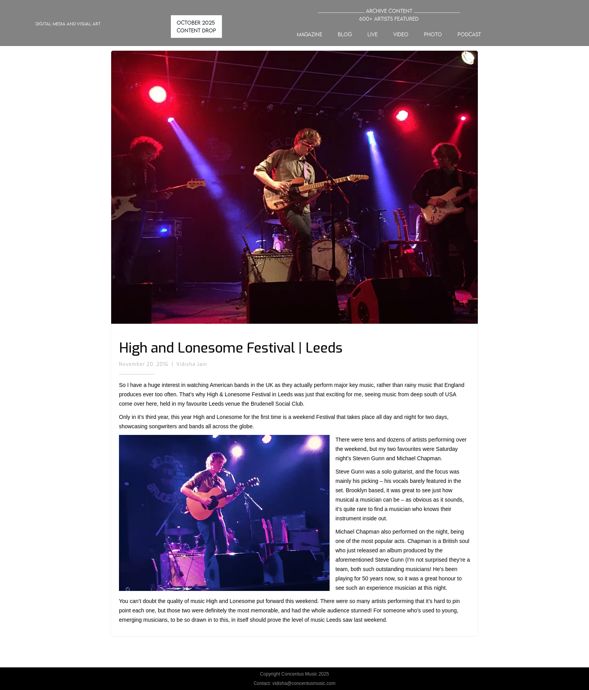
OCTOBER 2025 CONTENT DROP (196, 27)
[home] (61, 26)
